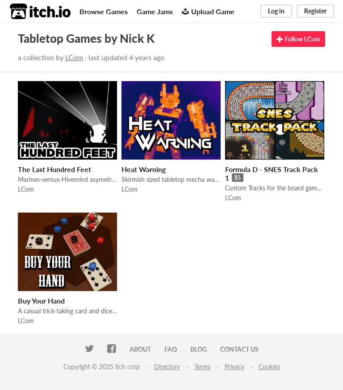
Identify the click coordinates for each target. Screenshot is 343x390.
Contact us (239, 349)
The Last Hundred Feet (54, 169)
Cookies (269, 366)
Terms (202, 366)
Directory (167, 366)
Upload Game (208, 11)
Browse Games (103, 11)
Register (315, 11)
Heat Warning (143, 169)
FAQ (170, 349)
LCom (74, 57)
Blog (198, 349)
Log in (276, 11)
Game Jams (155, 11)
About (140, 349)
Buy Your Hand (41, 300)
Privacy (234, 366)
